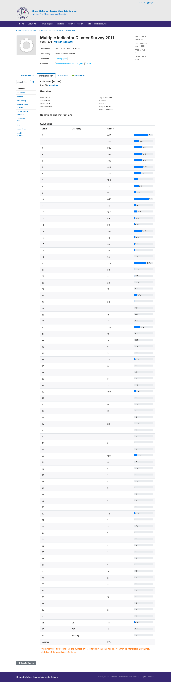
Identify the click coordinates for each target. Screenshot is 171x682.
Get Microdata (63, 42)
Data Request (47, 24)
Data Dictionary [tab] (46, 76)
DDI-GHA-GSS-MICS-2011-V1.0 (51, 31)
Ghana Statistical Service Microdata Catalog (54, 11)
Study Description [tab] (26, 76)
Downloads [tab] (63, 76)
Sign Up (142, 3)
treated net (21, 129)
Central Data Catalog (30, 31)
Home (21, 24)
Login (150, 3)
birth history (21, 101)
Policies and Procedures (97, 24)
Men (18, 125)
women (20, 96)
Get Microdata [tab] (79, 75)
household (21, 93)
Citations (60, 24)
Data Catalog (33, 24)
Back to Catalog (26, 663)
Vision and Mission (75, 24)
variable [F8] (70, 31)
